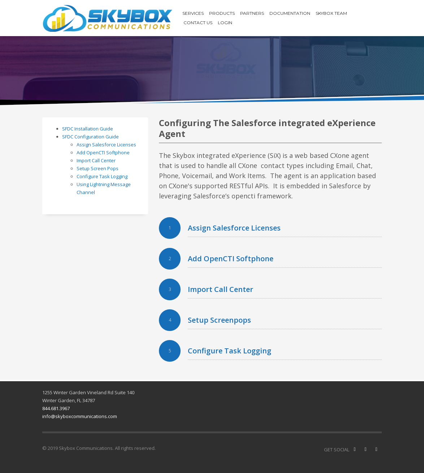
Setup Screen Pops (97, 168)
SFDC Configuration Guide (90, 136)
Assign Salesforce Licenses (106, 144)
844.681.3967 (56, 408)
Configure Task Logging (102, 176)
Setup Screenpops (219, 320)
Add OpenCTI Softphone (103, 152)
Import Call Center (96, 160)
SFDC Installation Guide (87, 128)
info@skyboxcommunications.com (79, 416)
